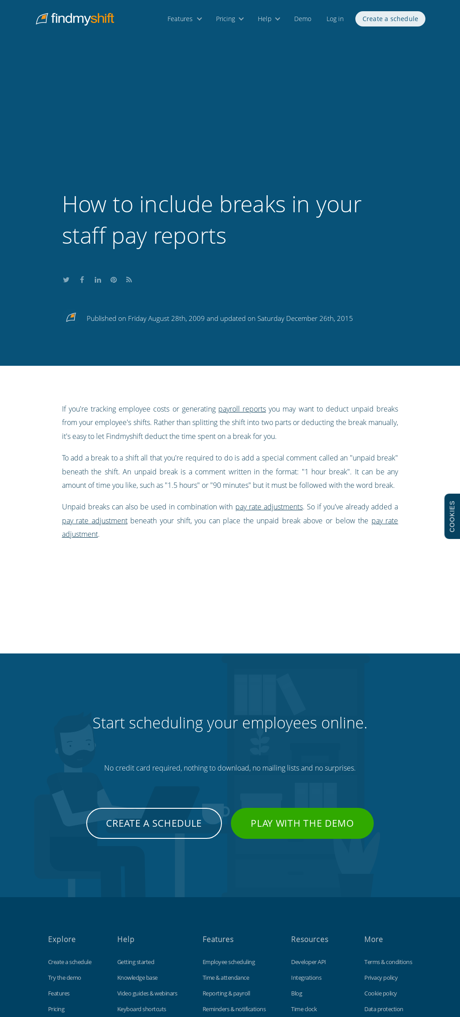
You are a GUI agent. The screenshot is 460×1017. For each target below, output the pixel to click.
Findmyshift (108, 976)
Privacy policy (381, 864)
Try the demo (64, 864)
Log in (335, 21)
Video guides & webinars (147, 880)
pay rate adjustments (269, 394)
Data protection (383, 896)
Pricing (225, 21)
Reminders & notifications (234, 896)
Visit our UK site (383, 927)
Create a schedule (390, 21)
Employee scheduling (229, 849)
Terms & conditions (388, 849)
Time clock (304, 896)
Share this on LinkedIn (98, 165)
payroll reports (242, 296)
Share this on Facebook (82, 165)
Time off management (230, 911)
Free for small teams (227, 927)
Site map (375, 911)
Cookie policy (380, 880)
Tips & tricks (131, 911)
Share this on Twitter (66, 165)
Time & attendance (226, 864)
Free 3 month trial (70, 911)
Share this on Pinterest (113, 165)
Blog (296, 880)
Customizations (310, 911)
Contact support (137, 927)
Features (180, 21)
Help (264, 21)
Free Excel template (315, 927)
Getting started (136, 849)
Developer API (308, 849)
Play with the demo (302, 710)
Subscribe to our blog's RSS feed (129, 165)
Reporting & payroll (226, 880)
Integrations (306, 864)
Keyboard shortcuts (141, 896)
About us (59, 927)
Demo (303, 21)
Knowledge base (137, 864)
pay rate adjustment (95, 407)
